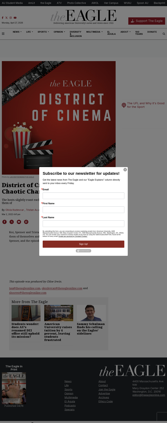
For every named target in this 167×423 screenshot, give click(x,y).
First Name (49, 203)
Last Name (48, 217)
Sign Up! (83, 244)
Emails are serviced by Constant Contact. (73, 236)
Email (46, 189)
